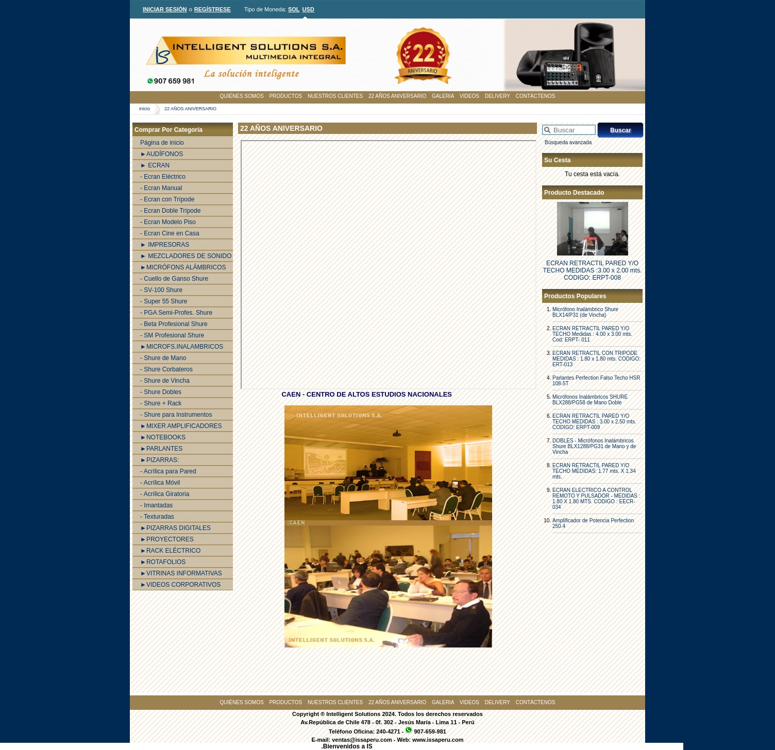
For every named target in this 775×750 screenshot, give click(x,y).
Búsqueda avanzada (568, 142)
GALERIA (443, 96)
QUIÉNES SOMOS (242, 96)
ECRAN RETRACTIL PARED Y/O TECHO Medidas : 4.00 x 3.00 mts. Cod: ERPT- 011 (592, 334)
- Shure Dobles (160, 392)
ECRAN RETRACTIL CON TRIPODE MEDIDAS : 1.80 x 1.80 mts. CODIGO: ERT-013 (596, 358)
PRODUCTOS (285, 96)
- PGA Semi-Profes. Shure (176, 312)
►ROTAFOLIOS (163, 562)
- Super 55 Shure (163, 301)
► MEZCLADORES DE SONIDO (185, 256)
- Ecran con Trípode (167, 199)
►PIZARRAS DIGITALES (175, 528)
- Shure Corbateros (166, 369)
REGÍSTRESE (212, 9)
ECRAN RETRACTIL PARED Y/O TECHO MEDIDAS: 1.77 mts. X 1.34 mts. (594, 471)
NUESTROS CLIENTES (335, 96)
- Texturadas (157, 516)
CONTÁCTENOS (535, 96)
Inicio (144, 108)
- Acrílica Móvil (160, 482)
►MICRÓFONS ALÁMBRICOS (183, 267)
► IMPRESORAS (164, 244)
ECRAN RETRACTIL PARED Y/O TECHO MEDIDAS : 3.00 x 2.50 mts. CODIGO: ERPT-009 (594, 421)
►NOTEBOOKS (163, 437)
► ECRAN (155, 165)
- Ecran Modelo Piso (168, 222)
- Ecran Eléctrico (163, 176)
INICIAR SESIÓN (165, 9)
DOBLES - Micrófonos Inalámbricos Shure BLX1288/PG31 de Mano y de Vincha (594, 446)
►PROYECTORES (167, 539)
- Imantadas (156, 505)
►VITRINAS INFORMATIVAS (181, 573)
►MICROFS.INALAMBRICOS (181, 346)
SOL (294, 9)
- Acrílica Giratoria (164, 494)
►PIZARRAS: (159, 460)
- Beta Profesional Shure (174, 324)
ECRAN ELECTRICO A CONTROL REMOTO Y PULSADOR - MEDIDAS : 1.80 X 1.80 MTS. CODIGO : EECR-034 (596, 498)
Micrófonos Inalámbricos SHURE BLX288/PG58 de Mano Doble (590, 399)
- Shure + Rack (160, 403)
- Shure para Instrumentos (176, 414)
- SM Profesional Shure (172, 335)
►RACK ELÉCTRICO (170, 550)
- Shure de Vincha (165, 380)
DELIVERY (497, 96)
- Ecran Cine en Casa (169, 233)
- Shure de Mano (163, 358)
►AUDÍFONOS (161, 154)
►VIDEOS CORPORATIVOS (180, 584)
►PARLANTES (161, 448)
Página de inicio (162, 142)
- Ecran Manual (161, 188)
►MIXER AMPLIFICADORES (181, 426)
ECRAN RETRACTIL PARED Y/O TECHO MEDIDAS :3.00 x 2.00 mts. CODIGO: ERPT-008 (592, 270)
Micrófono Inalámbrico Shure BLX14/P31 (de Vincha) (585, 312)
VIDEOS (469, 96)
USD (308, 9)
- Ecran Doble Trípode (170, 210)
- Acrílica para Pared (168, 471)
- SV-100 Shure (161, 290)
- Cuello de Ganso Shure (174, 278)
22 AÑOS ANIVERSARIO (397, 96)
